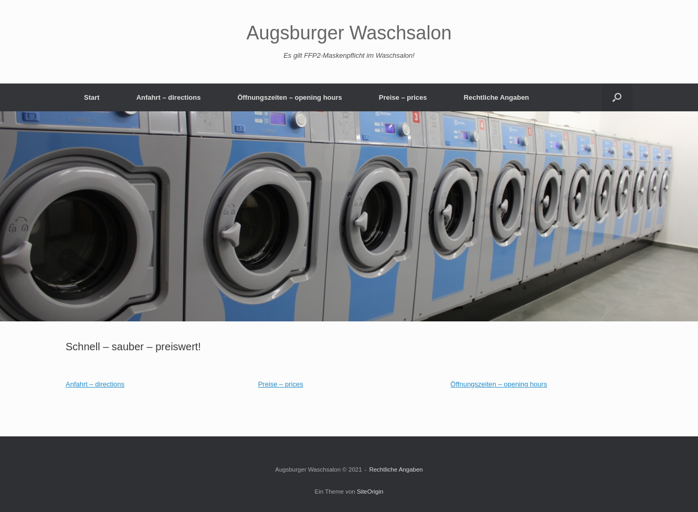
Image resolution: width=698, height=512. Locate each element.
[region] (349, 216)
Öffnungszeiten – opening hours (289, 97)
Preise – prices (403, 97)
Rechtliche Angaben (496, 97)
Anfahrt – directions (168, 97)
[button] (616, 97)
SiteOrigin (370, 491)
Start (92, 97)
